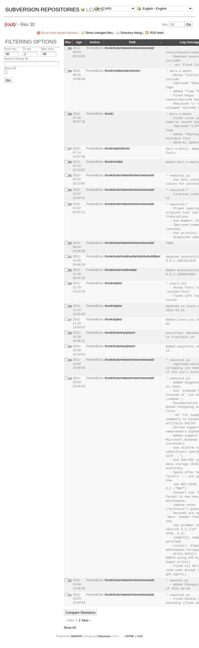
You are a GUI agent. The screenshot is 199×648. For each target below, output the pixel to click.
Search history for (16, 58)
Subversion (104, 636)
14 (69, 360)
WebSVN (76, 636)
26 (69, 162)
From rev (10, 49)
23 (69, 204)
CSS (140, 636)
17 (69, 320)
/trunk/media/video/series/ (122, 70)
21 (69, 257)
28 (69, 114)
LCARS (94, 10)
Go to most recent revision (59, 33)
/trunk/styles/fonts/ (117, 148)
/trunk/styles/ (113, 283)
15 (69, 346)
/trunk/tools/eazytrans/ (120, 332)
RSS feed (156, 33)
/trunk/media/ (114, 161)
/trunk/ (109, 113)
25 (69, 175)
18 (69, 306)
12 (69, 580)
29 (69, 71)
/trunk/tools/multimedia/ (121, 270)
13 (69, 378)
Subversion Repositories (42, 10)
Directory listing (131, 33)
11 (69, 595)
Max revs (47, 49)
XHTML (129, 636)
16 (69, 333)
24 (69, 190)
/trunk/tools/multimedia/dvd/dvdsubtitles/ (132, 256)
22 (69, 243)
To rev (26, 49)
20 (69, 270)
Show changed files (99, 33)
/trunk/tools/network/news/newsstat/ (129, 48)
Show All (10, 68)
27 (69, 149)
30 (69, 48)
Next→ (87, 620)
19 (69, 283)
